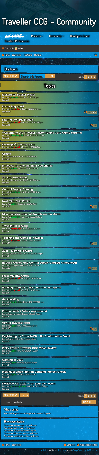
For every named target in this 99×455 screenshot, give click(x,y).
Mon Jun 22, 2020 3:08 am (31, 314)
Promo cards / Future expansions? (25, 311)
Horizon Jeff (16, 122)
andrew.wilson (16, 253)
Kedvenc (14, 168)
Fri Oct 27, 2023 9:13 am (28, 156)
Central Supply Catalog (17, 189)
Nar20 (13, 339)
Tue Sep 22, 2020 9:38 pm (31, 278)
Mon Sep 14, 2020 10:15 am (31, 109)
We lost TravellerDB (15, 177)
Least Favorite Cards (15, 276)
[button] (94, 77)
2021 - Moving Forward (17, 251)
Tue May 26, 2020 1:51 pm (27, 362)
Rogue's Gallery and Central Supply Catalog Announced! (39, 263)
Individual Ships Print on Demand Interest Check (34, 372)
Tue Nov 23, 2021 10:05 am (31, 240)
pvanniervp (15, 314)
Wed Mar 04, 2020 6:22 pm (38, 386)
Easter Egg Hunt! (13, 106)
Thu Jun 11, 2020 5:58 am (27, 325)
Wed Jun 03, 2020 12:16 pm (32, 122)
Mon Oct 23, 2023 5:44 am (28, 168)
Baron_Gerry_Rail (17, 135)
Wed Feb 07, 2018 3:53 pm (34, 135)
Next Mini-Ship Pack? (16, 201)
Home (15, 36)
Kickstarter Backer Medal (18, 95)
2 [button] (88, 77)
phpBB (69, 450)
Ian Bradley (53, 450)
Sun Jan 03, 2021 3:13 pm (33, 253)
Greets (6, 154)
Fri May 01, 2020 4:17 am (27, 374)
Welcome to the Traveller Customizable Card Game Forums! (42, 133)
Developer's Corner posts (18, 144)
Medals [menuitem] (20, 48)
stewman (14, 97)
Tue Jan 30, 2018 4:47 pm (31, 147)
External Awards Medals (17, 120)
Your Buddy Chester (18, 386)
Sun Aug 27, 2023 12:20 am (29, 180)
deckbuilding (10, 299)
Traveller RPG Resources (17, 41)
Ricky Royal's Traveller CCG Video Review (29, 348)
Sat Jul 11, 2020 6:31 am (31, 290)
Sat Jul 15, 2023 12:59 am (31, 192)
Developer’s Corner (80, 36)
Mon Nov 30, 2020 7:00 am (29, 265)
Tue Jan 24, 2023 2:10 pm (27, 204)
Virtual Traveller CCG (16, 323)
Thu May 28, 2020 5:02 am (28, 350)
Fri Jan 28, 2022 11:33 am (31, 228)
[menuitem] (95, 55)
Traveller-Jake (16, 302)
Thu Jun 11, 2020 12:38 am (27, 339)
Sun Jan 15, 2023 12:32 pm (32, 217)
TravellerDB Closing (15, 226)
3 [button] (91, 77)
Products (36, 36)
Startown (10, 69)
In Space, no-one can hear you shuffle (27, 166)
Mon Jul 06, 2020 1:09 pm (33, 302)
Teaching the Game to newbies (22, 238)
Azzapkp (14, 156)
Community (55, 36)
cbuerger (14, 265)
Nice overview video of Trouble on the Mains (31, 214)
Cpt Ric (13, 204)
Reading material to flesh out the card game (31, 287)
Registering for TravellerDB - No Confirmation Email (36, 336)
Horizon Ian (15, 109)
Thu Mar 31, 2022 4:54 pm (29, 97)
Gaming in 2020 (12, 360)
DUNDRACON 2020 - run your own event (29, 383)
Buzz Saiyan (15, 192)
